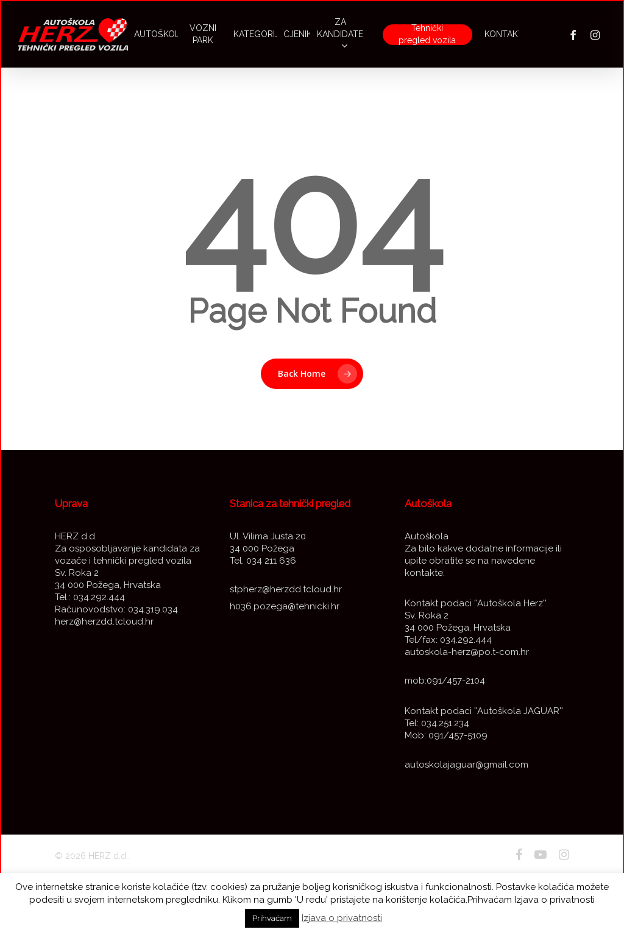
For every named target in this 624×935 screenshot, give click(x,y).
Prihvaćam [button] (272, 918)
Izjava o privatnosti (342, 917)
